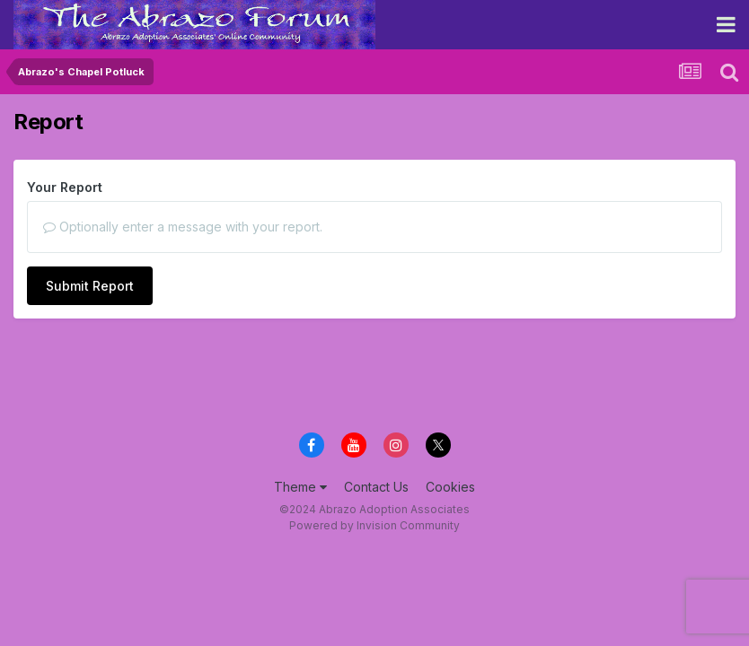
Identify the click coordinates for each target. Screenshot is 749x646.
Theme (300, 486)
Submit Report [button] (90, 285)
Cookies (450, 486)
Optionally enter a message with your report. (182, 226)
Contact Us (376, 486)
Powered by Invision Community (374, 525)
